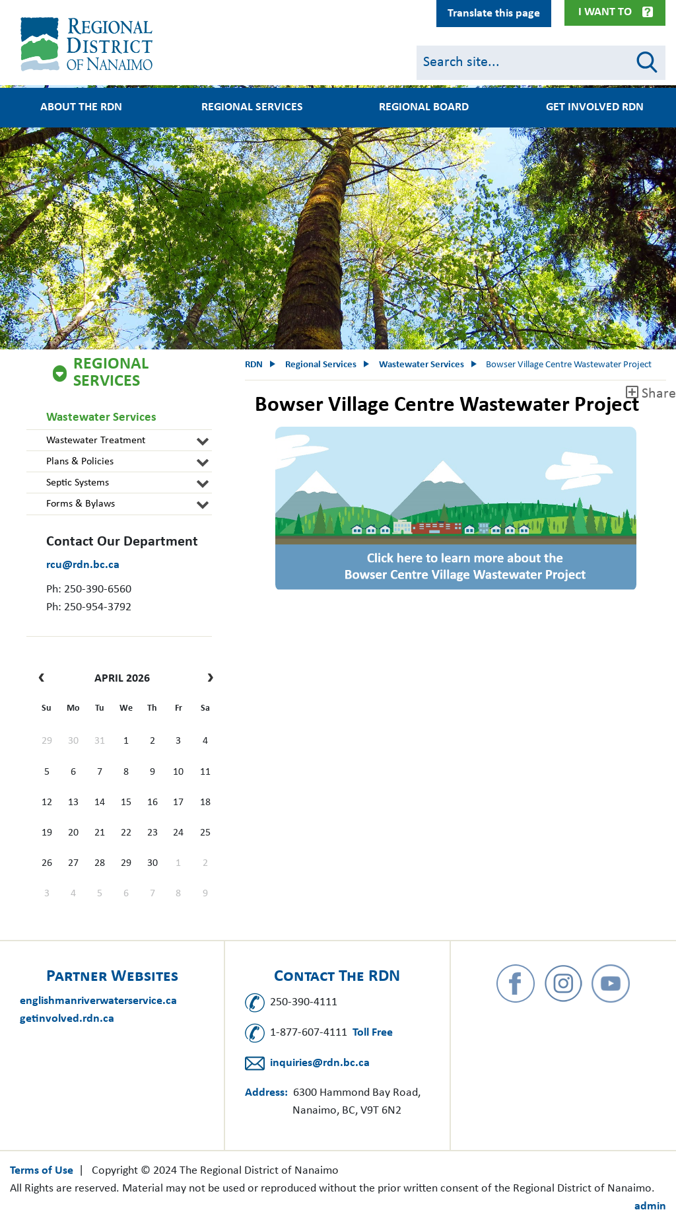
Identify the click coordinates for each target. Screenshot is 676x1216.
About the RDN (81, 108)
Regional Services (252, 108)
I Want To (605, 12)
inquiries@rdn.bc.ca (320, 1063)
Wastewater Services (101, 417)
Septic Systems (77, 483)
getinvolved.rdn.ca (67, 1019)
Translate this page (494, 13)
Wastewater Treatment (95, 440)
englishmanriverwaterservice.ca (98, 1001)
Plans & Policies (80, 461)
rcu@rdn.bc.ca (82, 565)
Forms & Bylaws (80, 504)
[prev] (44, 679)
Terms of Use (41, 1170)
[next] (207, 679)
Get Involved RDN (595, 108)
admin (650, 1206)
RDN (254, 365)
